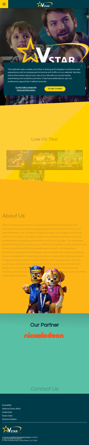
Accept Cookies (55, 89)
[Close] (82, 66)
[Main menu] (4, 4)
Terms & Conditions (9, 419)
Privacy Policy (7, 415)
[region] (44, 78)
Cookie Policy (7, 412)
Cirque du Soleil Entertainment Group (17, 437)
